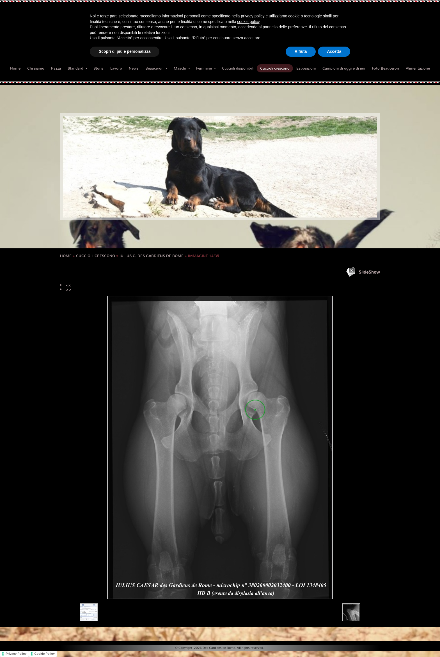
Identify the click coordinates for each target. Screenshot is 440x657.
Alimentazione (418, 68)
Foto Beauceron (385, 68)
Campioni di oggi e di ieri (343, 68)
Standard (77, 68)
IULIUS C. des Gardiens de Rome (152, 255)
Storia (98, 68)
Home (15, 68)
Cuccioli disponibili (237, 68)
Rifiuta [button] (301, 51)
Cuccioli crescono (275, 68)
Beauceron (156, 68)
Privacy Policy (16, 653)
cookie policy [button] (248, 21)
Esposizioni (306, 68)
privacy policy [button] (253, 16)
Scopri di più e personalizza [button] (124, 51)
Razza (56, 68)
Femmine (206, 68)
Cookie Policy (45, 653)
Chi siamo (35, 68)
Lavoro (116, 68)
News (134, 68)
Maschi (182, 68)
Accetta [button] (334, 51)
